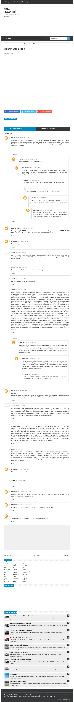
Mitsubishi (16, 578)
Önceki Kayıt (66, 555)
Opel (15, 581)
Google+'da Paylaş (44, 111)
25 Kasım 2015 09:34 (27, 228)
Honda (6, 580)
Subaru (25, 572)
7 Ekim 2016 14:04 (23, 241)
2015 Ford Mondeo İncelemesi (19, 645)
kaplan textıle (16, 228)
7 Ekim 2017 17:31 (20, 405)
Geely (6, 578)
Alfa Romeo (7, 564)
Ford (5, 576)
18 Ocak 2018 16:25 (20, 449)
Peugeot (25, 564)
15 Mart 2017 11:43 (23, 391)
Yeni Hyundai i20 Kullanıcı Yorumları (21, 638)
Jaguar (16, 564)
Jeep (15, 565)
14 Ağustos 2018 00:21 (24, 492)
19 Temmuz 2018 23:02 (21, 480)
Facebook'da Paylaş (11, 111)
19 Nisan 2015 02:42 (31, 159)
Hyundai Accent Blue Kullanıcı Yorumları (22, 616)
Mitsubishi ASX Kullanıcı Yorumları (20, 623)
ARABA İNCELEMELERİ (10, 10)
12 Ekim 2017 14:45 (34, 374)
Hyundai (6, 581)
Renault (25, 565)
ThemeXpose (66, 699)
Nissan (16, 580)
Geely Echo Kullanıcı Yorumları (19, 652)
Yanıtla (12, 149)
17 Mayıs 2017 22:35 (31, 342)
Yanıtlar (15, 154)
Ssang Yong (26, 571)
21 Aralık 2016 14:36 (21, 267)
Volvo (24, 581)
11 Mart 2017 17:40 (20, 290)
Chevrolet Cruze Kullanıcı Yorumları (20, 659)
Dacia (6, 572)
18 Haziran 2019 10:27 (46, 210)
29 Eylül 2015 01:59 (34, 168)
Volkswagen (26, 580)
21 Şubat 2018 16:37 (24, 469)
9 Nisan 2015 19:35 (23, 138)
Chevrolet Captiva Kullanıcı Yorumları (21, 667)
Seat (24, 567)
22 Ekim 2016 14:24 (20, 252)
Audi (5, 565)
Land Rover (17, 571)
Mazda (15, 572)
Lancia (15, 569)
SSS (22, 2)
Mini (15, 576)
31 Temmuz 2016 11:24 (37, 189)
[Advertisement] (48, 19)
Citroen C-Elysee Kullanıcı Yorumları (21, 630)
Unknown (14, 138)
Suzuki (25, 574)
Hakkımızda (15, 2)
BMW (5, 567)
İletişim (27, 2)
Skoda (24, 569)
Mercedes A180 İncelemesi (18, 681)
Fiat (5, 574)
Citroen (6, 571)
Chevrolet (7, 569)
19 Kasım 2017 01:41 (21, 424)
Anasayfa (7, 2)
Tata (24, 576)
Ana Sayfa (8, 43)
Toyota (25, 578)
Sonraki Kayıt (7, 555)
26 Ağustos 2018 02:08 (24, 505)
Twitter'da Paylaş (28, 111)
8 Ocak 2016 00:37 (34, 180)
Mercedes (16, 574)
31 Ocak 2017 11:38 (20, 278)
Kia (15, 567)
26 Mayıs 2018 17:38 (42, 198)
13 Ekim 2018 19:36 (23, 516)
